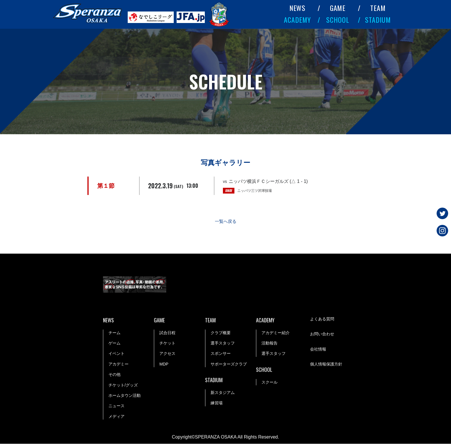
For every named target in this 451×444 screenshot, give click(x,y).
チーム (114, 333)
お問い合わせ (322, 334)
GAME (338, 8)
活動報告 (269, 343)
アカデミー (118, 364)
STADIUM (378, 19)
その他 (114, 374)
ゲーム (114, 343)
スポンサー (221, 353)
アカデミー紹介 (275, 333)
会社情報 (318, 349)
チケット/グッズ (123, 385)
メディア (116, 416)
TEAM (378, 8)
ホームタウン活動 (124, 395)
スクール (269, 382)
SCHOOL (337, 19)
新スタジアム (223, 393)
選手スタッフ (223, 343)
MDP (163, 364)
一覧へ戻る (225, 221)
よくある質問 (322, 319)
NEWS (297, 8)
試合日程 (167, 333)
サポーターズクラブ (229, 364)
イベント (116, 353)
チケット (167, 343)
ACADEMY (297, 19)
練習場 (217, 403)
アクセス (167, 353)
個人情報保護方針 (326, 364)
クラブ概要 (221, 333)
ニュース (116, 406)
